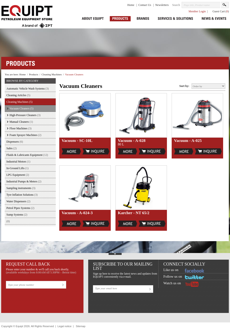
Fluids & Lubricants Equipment (27, 155)
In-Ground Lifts (17, 168)
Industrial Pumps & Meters (23, 181)
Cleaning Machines (51, 74)
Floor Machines (20, 128)
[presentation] (42, 299)
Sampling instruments (20, 188)
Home (131, 5)
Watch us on (172, 283)
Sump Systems (16, 214)
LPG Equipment (17, 174)
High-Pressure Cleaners (25, 115)
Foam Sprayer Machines (25, 135)
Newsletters (162, 5)
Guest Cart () (220, 11)
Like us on (170, 270)
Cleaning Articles (18, 95)
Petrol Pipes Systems (20, 208)
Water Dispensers (18, 201)
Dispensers (14, 141)
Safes (11, 148)
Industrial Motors (18, 161)
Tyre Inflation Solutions (21, 194)
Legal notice (64, 326)
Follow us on (172, 276)
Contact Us (145, 5)
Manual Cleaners (21, 121)
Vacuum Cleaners (74, 74)
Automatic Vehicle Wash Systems (27, 88)
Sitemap (80, 326)
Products (33, 74)
